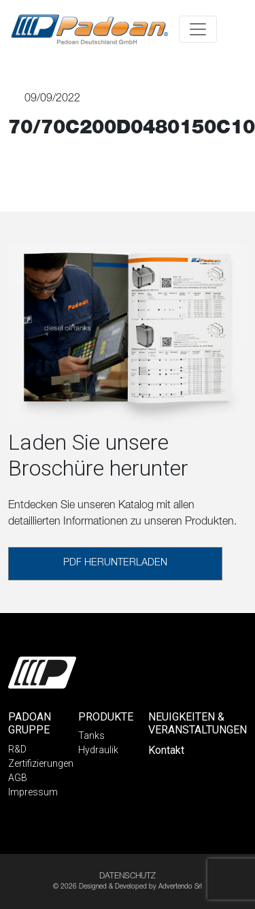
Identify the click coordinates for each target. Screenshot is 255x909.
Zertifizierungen (40, 763)
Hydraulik (98, 749)
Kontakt (166, 750)
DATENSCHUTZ (127, 876)
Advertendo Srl (180, 887)
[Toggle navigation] (198, 29)
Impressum (33, 792)
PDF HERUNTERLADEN (115, 563)
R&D (17, 749)
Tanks (91, 735)
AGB (17, 777)
